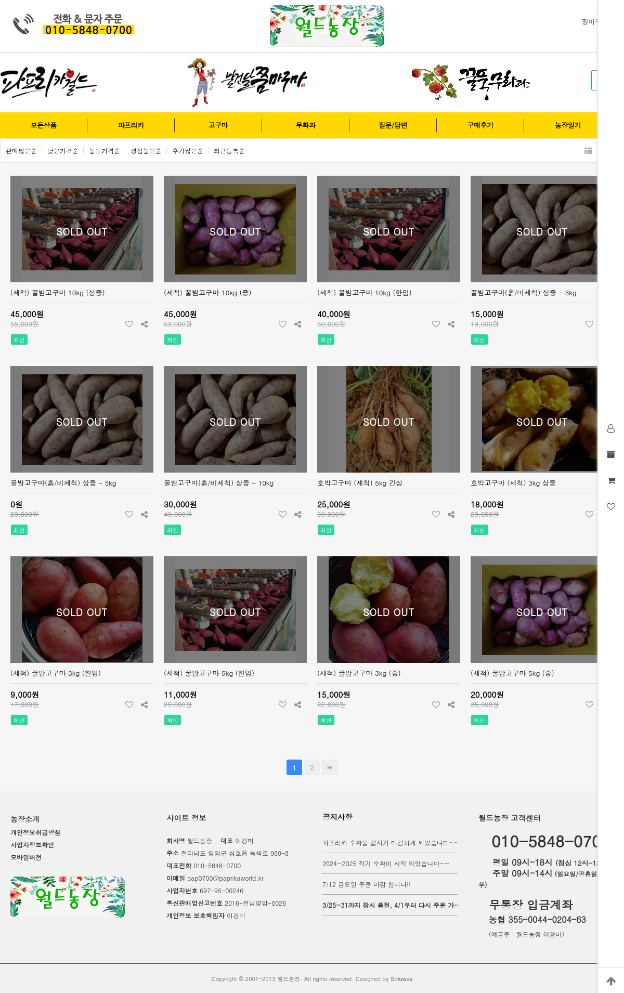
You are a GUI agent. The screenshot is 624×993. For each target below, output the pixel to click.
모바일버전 (26, 857)
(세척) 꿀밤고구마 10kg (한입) (364, 292)
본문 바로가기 (0, 0)
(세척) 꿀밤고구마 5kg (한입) (209, 673)
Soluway (401, 978)
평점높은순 (146, 150)
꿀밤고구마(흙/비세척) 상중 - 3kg (524, 292)
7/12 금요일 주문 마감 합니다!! (366, 884)
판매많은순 (21, 150)
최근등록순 (229, 150)
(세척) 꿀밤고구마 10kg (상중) (57, 292)
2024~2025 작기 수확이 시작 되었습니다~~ (385, 863)
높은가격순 (104, 150)
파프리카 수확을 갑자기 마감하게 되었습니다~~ (390, 842)
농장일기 (568, 125)
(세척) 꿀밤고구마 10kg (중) (207, 292)
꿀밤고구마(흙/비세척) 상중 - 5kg (63, 483)
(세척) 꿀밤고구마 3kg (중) (359, 673)
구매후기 (480, 125)
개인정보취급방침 (35, 832)
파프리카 (131, 125)
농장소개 (25, 819)
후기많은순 (187, 150)
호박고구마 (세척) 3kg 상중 (513, 483)
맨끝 (329, 767)
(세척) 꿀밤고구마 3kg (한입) (55, 673)
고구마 (218, 125)
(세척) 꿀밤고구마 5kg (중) (512, 673)
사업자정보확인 (32, 844)
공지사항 (337, 817)
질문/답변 (393, 125)
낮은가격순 (63, 150)
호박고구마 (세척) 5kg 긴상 (359, 483)
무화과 (305, 125)
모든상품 (44, 125)
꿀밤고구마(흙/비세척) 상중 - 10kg (219, 483)
